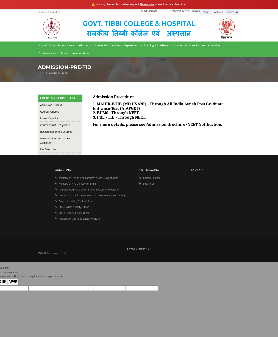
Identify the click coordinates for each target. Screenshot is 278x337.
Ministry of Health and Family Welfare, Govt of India (88, 177)
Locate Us (148, 183)
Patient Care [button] (66, 45)
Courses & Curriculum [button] (107, 45)
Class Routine (197, 45)
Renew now (147, 4)
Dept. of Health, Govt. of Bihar (76, 201)
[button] (232, 11)
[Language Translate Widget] (155, 11)
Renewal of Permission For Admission (55, 140)
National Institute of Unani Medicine (80, 218)
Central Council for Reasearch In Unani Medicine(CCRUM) (92, 195)
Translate (192, 10)
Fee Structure (48, 149)
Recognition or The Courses (56, 131)
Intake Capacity (49, 118)
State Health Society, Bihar (74, 212)
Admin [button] (206, 11)
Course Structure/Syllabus (55, 125)
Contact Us (180, 45)
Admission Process (51, 105)
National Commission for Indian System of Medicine (89, 189)
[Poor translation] (13, 282)
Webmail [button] (218, 11)
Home (41, 72)
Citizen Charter (151, 177)
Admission (213, 45)
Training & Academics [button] (158, 45)
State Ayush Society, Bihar (74, 207)
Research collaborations (74, 53)
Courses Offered (49, 111)
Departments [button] (133, 45)
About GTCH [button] (47, 45)
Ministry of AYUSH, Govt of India (77, 183)
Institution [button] (84, 45)
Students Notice (48, 53)
